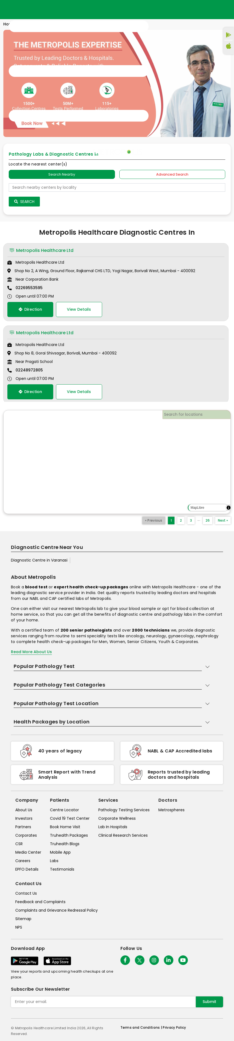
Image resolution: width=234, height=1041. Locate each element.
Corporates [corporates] (26, 835)
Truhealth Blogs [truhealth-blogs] (64, 844)
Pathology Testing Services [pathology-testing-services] (124, 810)
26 (208, 520)
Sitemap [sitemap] (23, 918)
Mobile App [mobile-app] (60, 852)
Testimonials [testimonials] (62, 869)
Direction (30, 309)
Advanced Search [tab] (172, 174)
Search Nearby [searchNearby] (61, 174)
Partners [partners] (23, 827)
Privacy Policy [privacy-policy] (174, 1027)
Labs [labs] (54, 860)
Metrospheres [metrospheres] (171, 810)
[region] (117, 462)
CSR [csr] (19, 844)
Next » (223, 520)
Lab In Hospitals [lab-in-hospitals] (112, 827)
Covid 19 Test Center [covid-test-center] (70, 818)
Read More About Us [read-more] (31, 652)
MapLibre (197, 508)
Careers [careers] (22, 860)
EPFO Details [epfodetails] (26, 869)
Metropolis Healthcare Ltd (41, 250)
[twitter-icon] (139, 960)
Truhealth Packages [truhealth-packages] (69, 835)
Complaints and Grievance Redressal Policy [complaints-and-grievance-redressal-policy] (56, 910)
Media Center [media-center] (28, 852)
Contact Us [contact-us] (26, 893)
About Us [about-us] (23, 810)
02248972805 (29, 370)
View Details (79, 309)
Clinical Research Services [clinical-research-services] (123, 835)
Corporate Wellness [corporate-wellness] (117, 818)
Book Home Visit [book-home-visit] (65, 827)
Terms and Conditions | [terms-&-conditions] (141, 1027)
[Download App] (24, 960)
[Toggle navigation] (78, 71)
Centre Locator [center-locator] (64, 810)
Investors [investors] (23, 818)
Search (24, 201)
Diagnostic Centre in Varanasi (39, 560)
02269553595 (29, 287)
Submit (209, 1001)
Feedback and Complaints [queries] (40, 902)
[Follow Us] (125, 960)
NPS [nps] (18, 927)
